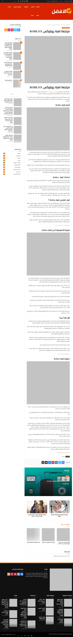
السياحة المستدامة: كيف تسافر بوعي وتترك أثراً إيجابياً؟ (8, 64)
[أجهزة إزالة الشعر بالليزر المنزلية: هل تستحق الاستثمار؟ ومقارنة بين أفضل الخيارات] (17, 46)
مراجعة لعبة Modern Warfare (63, 452)
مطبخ (37, 15)
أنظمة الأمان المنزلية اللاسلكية (60, 621)
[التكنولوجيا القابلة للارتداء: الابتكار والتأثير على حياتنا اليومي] (68, 613)
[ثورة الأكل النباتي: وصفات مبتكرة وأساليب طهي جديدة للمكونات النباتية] (17, 141)
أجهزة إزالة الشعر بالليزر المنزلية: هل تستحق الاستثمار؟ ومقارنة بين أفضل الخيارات (8, 46)
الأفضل (32, 7)
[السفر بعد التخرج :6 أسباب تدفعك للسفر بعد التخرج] (17, 75)
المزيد (32, 15)
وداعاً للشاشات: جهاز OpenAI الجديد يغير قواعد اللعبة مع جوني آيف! (23, 624)
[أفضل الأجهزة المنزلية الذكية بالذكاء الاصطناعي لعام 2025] (68, 603)
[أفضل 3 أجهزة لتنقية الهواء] (50, 620)
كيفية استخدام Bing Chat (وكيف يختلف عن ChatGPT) (64, 543)
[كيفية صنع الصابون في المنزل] (48, 534)
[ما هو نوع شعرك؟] (17, 83)
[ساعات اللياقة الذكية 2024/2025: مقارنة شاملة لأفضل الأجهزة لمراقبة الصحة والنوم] (31, 612)
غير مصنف (18, 175)
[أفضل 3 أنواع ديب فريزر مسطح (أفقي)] (50, 603)
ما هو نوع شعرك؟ (8, 80)
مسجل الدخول (61, 556)
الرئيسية (37, 7)
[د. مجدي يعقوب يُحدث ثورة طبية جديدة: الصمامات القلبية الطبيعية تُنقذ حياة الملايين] (13, 603)
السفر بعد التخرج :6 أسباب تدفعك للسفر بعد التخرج (8, 73)
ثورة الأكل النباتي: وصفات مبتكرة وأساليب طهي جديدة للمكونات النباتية (8, 140)
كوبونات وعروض (17, 7)
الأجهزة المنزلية (17, 173)
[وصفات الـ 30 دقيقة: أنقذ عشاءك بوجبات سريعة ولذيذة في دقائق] (17, 123)
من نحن (61, 1)
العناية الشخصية (17, 177)
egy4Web (50, 634)
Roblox (63, 456)
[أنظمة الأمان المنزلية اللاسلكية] (68, 622)
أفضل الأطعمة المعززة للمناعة (33, 542)
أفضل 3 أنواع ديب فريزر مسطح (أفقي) (41, 601)
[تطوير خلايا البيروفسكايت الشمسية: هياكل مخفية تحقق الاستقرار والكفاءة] (13, 623)
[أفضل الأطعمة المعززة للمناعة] (33, 534)
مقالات (9, 7)
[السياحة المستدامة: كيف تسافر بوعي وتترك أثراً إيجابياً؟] (17, 66)
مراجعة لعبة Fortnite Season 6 (63, 225)
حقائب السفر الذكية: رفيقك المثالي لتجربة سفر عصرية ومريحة (57, 483)
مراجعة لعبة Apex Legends (64, 354)
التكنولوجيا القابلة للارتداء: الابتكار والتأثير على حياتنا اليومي (60, 612)
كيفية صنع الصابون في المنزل (48, 542)
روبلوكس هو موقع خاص (52, 92)
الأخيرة (12, 94)
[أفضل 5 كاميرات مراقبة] (50, 612)
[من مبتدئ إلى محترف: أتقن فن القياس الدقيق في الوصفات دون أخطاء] (17, 132)
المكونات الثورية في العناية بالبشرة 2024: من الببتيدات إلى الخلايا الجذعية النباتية (8, 55)
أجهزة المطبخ (17, 168)
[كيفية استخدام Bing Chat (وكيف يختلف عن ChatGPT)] (63, 534)
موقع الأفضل (69, 634)
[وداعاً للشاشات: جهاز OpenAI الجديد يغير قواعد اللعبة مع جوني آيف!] (31, 624)
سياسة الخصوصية (54, 1)
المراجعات (26, 7)
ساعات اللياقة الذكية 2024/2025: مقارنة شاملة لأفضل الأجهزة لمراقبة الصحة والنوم (23, 613)
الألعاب (68, 27)
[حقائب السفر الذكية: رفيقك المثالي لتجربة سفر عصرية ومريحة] (17, 103)
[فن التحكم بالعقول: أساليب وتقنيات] (13, 614)
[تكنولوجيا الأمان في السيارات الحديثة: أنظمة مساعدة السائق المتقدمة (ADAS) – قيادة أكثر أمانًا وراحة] (17, 111)
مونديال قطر (17, 170)
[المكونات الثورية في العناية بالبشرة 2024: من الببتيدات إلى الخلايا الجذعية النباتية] (17, 56)
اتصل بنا (48, 1)
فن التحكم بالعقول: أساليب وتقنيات (5, 612)
